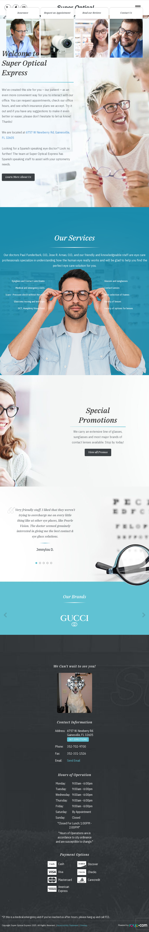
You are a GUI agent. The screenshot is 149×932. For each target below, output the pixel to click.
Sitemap (83, 925)
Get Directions (78, 739)
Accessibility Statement (67, 925)
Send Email (73, 760)
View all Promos (98, 452)
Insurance (22, 12)
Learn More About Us (18, 177)
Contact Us (126, 12)
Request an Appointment (57, 12)
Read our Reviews (91, 12)
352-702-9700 (76, 746)
